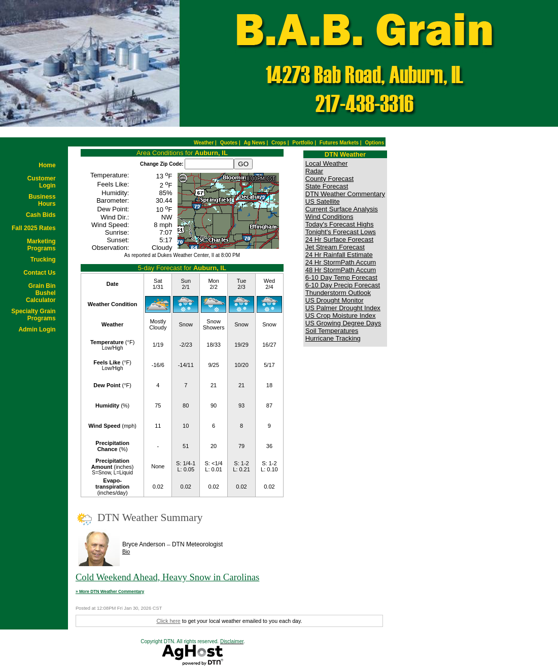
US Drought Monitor (334, 300)
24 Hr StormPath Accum (340, 262)
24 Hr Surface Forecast (339, 239)
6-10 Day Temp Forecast (341, 277)
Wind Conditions (329, 216)
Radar (314, 171)
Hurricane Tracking (333, 338)
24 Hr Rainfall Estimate (339, 254)
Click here (168, 621)
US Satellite (322, 201)
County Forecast (329, 178)
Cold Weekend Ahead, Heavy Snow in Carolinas (167, 577)
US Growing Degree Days (343, 323)
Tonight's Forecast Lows (340, 232)
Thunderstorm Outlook (338, 293)
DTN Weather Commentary (345, 194)
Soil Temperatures (332, 331)
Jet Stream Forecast (335, 247)
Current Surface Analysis (341, 209)
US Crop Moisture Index (340, 315)
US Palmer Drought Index (342, 308)
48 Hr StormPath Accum (340, 270)
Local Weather (326, 163)
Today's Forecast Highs (339, 224)
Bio (126, 551)
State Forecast (326, 186)
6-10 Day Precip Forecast (342, 285)
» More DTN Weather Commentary (110, 591)
